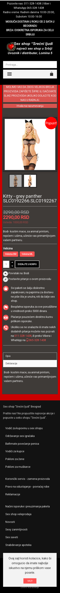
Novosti (10, 521)
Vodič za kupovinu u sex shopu (24, 428)
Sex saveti (11, 537)
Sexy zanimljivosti (16, 529)
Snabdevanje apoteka (18, 545)
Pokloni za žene (14, 459)
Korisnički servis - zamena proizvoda (27, 478)
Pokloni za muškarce (17, 466)
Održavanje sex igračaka (20, 436)
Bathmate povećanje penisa (22, 443)
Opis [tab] (8, 356)
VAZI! (29, 581)
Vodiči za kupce (14, 451)
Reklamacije (12, 494)
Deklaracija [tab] (11, 363)
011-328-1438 (32, 3)
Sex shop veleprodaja (18, 514)
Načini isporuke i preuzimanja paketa (27, 506)
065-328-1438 (35, 7)
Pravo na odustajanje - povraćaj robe (27, 486)
